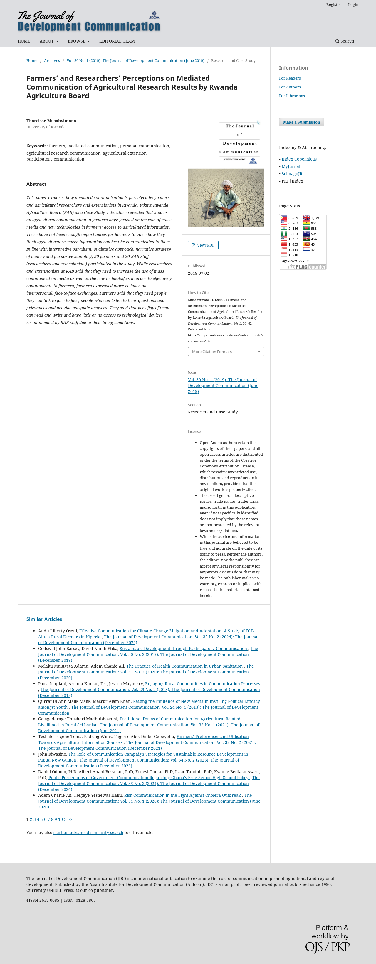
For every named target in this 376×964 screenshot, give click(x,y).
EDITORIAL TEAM (117, 41)
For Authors (290, 87)
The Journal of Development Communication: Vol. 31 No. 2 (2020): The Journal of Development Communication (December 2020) (146, 672)
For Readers (290, 78)
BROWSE (77, 41)
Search (344, 41)
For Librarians (292, 95)
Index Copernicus (299, 159)
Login (353, 4)
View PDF (205, 245)
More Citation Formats (212, 351)
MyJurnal (291, 166)
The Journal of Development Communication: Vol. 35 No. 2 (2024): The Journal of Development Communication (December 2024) (149, 783)
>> (70, 819)
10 (60, 819)
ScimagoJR (292, 173)
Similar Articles (44, 619)
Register (333, 4)
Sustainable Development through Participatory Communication (184, 648)
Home (31, 60)
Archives (52, 60)
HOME (24, 41)
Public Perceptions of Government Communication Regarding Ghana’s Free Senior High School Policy (149, 777)
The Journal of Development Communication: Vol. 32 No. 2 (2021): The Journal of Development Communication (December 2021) (147, 745)
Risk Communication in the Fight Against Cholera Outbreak (183, 795)
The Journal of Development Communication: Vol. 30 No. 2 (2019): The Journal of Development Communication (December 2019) (148, 654)
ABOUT (47, 41)
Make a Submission (301, 122)
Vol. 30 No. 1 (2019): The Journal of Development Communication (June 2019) (135, 60)
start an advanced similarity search (88, 832)
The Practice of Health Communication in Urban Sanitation (185, 666)
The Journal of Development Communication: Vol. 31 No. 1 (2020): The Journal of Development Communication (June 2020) (149, 801)
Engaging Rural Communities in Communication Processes (202, 683)
